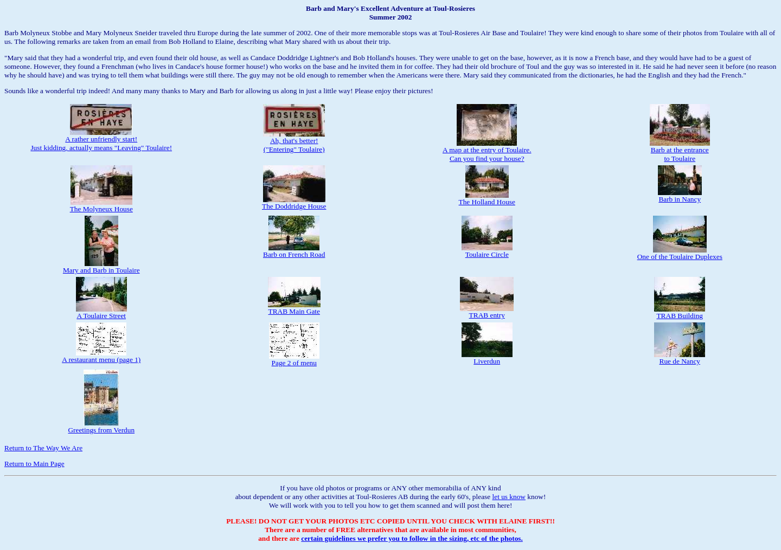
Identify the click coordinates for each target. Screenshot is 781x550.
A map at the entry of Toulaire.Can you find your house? (487, 151)
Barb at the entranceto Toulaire (680, 151)
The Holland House (487, 198)
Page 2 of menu (294, 359)
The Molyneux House (101, 205)
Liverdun (487, 358)
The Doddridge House (294, 203)
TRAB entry (487, 312)
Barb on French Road (294, 251)
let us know (509, 497)
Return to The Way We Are (43, 448)
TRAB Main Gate (294, 308)
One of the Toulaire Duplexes (679, 253)
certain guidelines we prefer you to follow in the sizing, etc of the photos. (412, 538)
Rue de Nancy (679, 358)
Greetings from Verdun (101, 426)
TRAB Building (679, 312)
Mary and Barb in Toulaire (101, 267)
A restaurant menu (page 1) (101, 356)
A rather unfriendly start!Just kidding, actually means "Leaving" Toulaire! (101, 140)
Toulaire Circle (487, 251)
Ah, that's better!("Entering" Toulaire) (294, 141)
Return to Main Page (34, 464)
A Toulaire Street (101, 312)
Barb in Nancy (680, 196)
